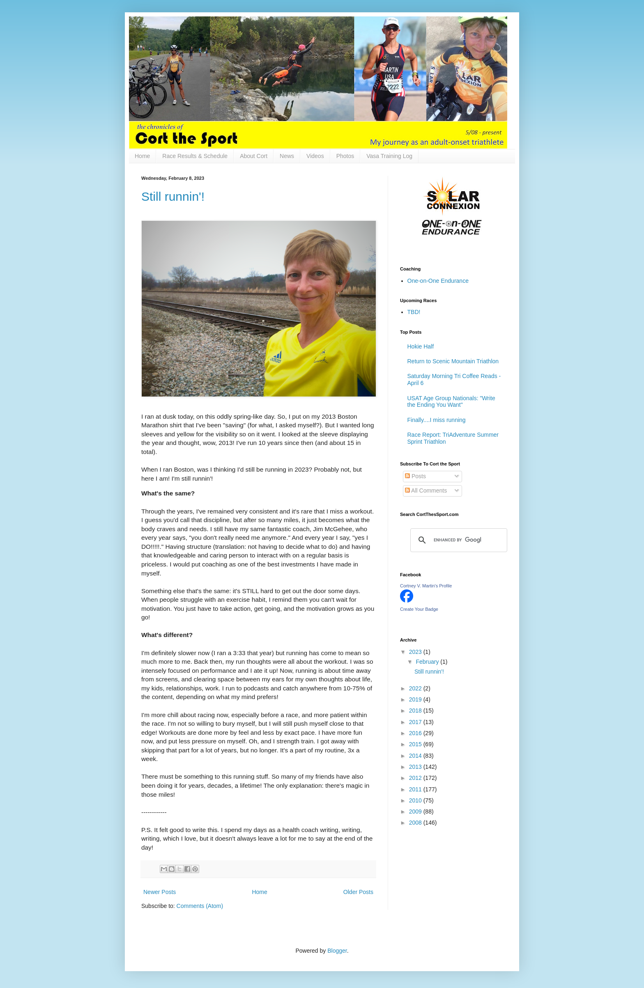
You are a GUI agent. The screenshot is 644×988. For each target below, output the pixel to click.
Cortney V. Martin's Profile (426, 585)
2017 (416, 722)
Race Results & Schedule (195, 156)
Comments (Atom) (200, 906)
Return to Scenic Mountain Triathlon (453, 361)
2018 (416, 710)
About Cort (253, 156)
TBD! (414, 312)
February (428, 661)
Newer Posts (159, 892)
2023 (416, 652)
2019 (416, 699)
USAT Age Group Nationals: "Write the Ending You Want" (451, 401)
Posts (415, 476)
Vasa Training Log (389, 156)
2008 (416, 822)
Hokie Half (420, 346)
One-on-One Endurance (438, 280)
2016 (416, 733)
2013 (416, 766)
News (287, 156)
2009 (416, 811)
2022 (416, 688)
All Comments (426, 490)
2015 (416, 744)
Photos (345, 156)
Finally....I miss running (436, 420)
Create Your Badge (419, 609)
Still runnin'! (173, 196)
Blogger (337, 950)
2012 (416, 778)
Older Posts (358, 892)
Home (142, 156)
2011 (416, 789)
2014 (416, 755)
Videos (315, 156)
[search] (457, 540)
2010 (416, 800)
